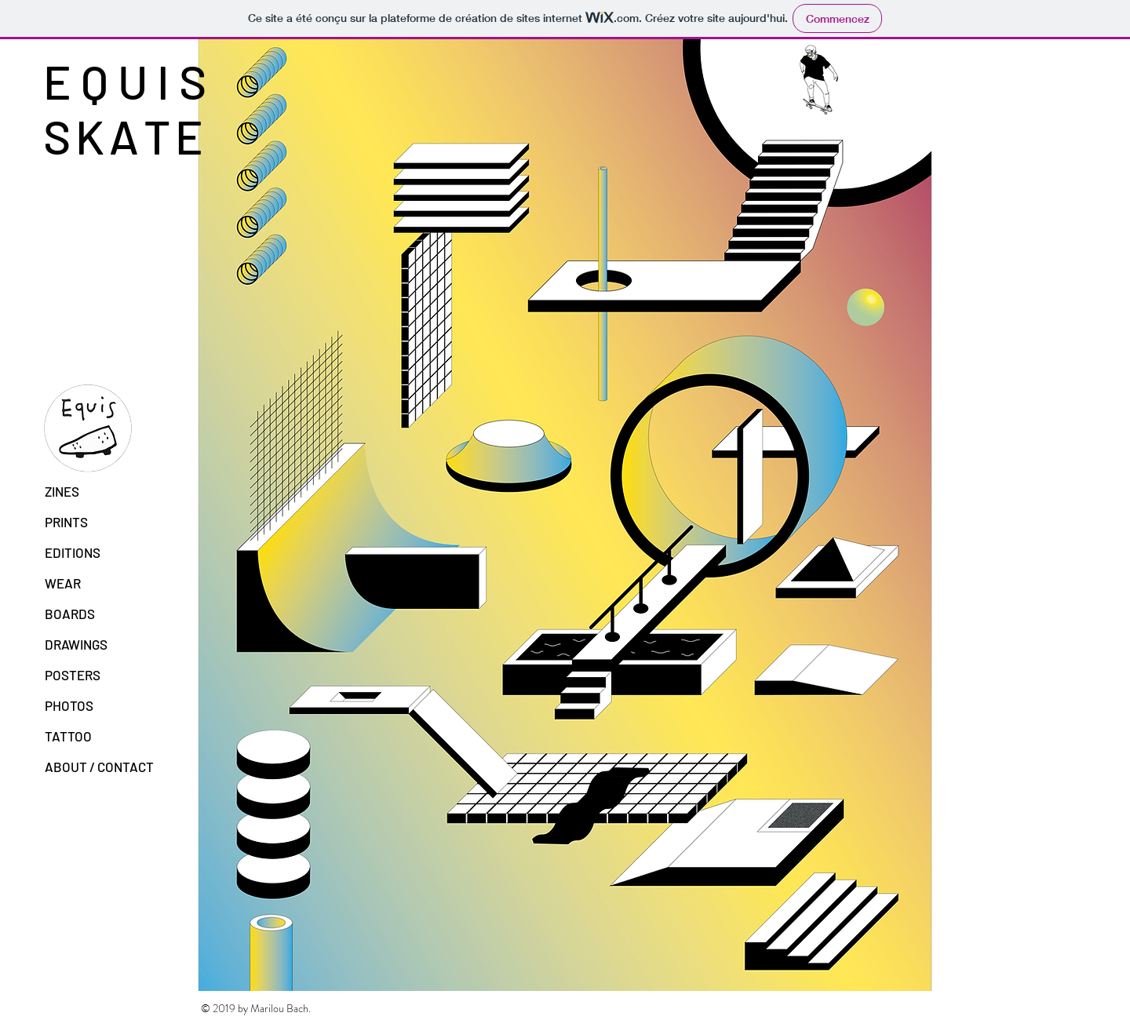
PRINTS (66, 522)
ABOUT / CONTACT (99, 766)
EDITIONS (72, 552)
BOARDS (70, 613)
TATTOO (68, 736)
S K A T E (122, 135)
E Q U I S (129, 81)
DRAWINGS (76, 644)
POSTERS (72, 675)
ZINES (62, 491)
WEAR (63, 583)
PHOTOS (69, 705)
